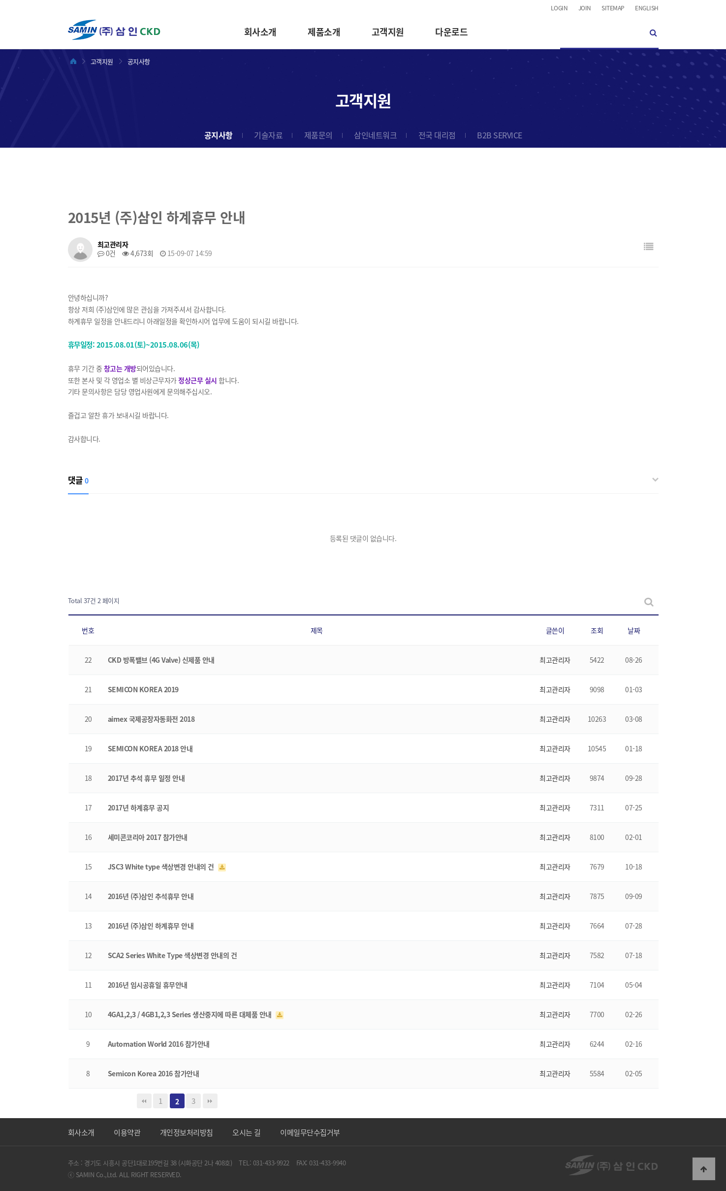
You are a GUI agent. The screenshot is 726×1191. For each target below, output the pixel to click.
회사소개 (260, 31)
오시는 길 (246, 1132)
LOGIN (559, 7)
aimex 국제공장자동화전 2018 (151, 719)
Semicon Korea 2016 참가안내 (153, 1073)
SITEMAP (613, 7)
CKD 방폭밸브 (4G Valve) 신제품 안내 (161, 660)
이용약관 (127, 1132)
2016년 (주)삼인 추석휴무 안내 (151, 896)
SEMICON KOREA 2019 (143, 689)
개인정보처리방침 (186, 1132)
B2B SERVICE (499, 135)
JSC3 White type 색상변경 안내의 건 (162, 866)
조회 (597, 630)
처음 (144, 1101)
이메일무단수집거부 (310, 1132)
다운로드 (451, 31)
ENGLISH (647, 7)
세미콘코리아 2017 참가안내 (148, 837)
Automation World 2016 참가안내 (159, 1044)
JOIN (584, 7)
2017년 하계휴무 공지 (138, 807)
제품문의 (318, 135)
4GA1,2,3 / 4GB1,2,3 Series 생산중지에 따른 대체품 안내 (191, 1014)
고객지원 (388, 31)
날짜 (634, 630)
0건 (106, 253)
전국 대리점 (437, 135)
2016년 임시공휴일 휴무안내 (148, 985)
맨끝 (210, 1101)
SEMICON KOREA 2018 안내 (150, 748)
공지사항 (218, 135)
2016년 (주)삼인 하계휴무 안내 (151, 926)
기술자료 (268, 135)
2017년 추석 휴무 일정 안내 (146, 778)
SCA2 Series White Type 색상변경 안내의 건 (172, 955)
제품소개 (324, 31)
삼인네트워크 (375, 135)
